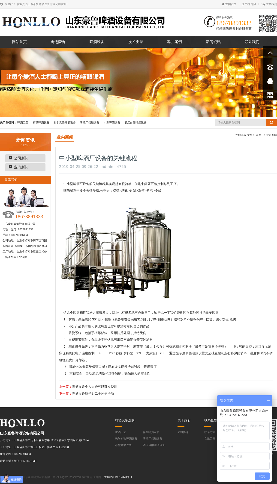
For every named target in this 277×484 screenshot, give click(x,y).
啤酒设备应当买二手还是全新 (93, 393)
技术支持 (135, 42)
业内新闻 (21, 167)
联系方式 (209, 432)
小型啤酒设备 (112, 122)
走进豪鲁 (58, 42)
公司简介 (183, 432)
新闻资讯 (213, 42)
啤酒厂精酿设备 (89, 122)
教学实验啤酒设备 (65, 122)
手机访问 (249, 4)
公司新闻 (21, 158)
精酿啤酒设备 (41, 122)
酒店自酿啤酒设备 (135, 122)
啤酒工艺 (22, 122)
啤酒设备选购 (125, 420)
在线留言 (209, 438)
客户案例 (174, 42)
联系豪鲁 (210, 420)
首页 (259, 135)
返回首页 (228, 4)
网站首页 (19, 42)
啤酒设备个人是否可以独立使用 (94, 386)
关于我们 (184, 420)
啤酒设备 (97, 42)
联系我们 (269, 4)
